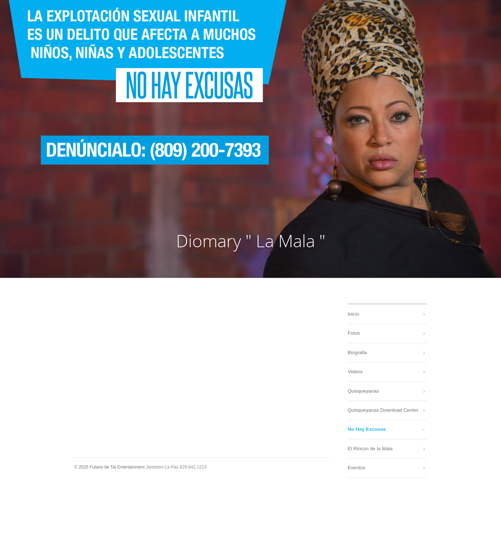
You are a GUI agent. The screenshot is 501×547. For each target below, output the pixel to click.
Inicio (353, 314)
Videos (355, 371)
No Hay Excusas (367, 429)
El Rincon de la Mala (370, 448)
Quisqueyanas (363, 391)
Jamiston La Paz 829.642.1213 (176, 467)
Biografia (357, 352)
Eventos (356, 467)
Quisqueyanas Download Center (383, 410)
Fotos (354, 333)
